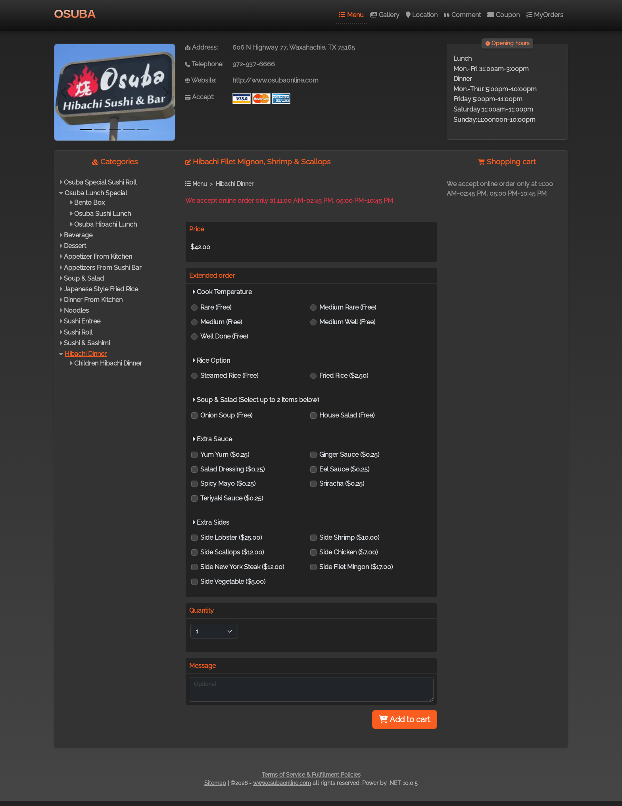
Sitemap (215, 783)
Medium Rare (347, 307)
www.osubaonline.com (282, 783)
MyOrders (544, 15)
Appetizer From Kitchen (98, 256)
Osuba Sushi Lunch (102, 213)
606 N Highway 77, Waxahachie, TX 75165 (293, 47)
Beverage (78, 235)
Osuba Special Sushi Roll (100, 182)
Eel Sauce (344, 469)
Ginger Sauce (349, 454)
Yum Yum (224, 454)
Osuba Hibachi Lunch (105, 224)
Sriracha (341, 483)
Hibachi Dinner (86, 354)
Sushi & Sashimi (87, 343)
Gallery (384, 15)
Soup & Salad (84, 278)
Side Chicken (348, 552)
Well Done (224, 336)
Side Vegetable (232, 581)
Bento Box (89, 202)
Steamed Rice (229, 375)
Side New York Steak (242, 567)
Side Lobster (231, 537)
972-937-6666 (253, 64)
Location (422, 15)
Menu (351, 15)
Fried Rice (343, 375)
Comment (462, 15)
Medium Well (347, 322)
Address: (201, 47)
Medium (221, 322)
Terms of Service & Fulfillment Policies (311, 774)
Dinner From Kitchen (93, 300)
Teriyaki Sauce (231, 498)
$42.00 (200, 247)
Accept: (199, 97)
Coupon (503, 15)
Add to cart (404, 719)
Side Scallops (232, 552)
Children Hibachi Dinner (108, 363)
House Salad (346, 415)
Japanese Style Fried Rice (101, 289)
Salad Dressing (232, 469)
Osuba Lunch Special (96, 193)
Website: (200, 80)
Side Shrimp (349, 537)
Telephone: (204, 64)
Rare (215, 307)
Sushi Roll (78, 332)
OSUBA (75, 13)
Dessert (75, 246)
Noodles (76, 310)
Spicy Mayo (227, 483)
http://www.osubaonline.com (275, 80)
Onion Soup (226, 415)
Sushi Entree (82, 321)
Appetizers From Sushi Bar (103, 267)
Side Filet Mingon (356, 567)
